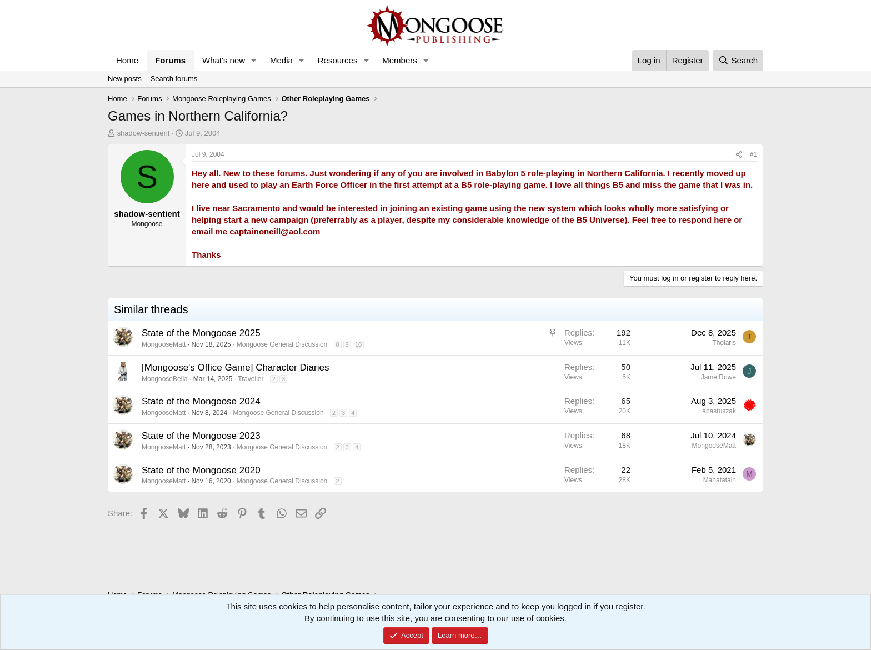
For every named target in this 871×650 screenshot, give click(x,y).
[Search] (738, 60)
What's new (223, 60)
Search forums (174, 78)
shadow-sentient (143, 133)
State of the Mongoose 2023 (201, 436)
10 (358, 344)
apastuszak (719, 411)
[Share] (739, 154)
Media (281, 60)
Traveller (250, 379)
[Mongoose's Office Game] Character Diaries (235, 367)
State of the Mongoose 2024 (201, 401)
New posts (125, 78)
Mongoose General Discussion (282, 344)
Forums (170, 60)
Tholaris (724, 343)
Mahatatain (719, 480)
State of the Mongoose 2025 (201, 333)
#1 (753, 154)
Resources (338, 60)
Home (127, 60)
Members (399, 60)
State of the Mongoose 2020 (201, 470)
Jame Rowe (718, 377)
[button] (254, 60)
